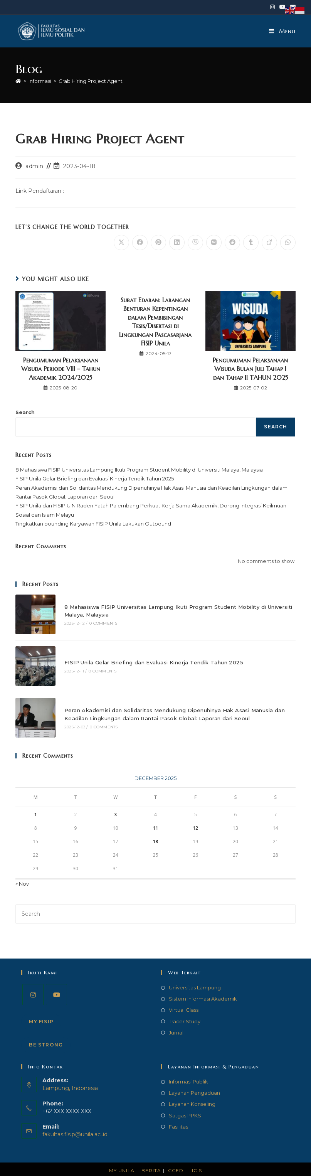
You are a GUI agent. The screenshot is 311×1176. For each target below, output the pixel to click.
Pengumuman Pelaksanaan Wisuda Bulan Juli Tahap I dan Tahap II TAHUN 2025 (250, 368)
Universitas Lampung (195, 974)
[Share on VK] (214, 242)
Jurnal (176, 1019)
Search (25, 412)
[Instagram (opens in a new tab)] (272, 7)
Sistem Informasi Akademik (203, 985)
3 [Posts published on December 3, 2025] (115, 802)
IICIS (196, 1157)
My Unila (121, 1157)
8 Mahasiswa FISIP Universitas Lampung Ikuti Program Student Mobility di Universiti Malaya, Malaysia (139, 470)
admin (34, 166)
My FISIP (41, 1008)
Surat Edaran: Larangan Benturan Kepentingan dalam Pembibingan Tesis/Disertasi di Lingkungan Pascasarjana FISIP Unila (155, 321)
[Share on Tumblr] (251, 242)
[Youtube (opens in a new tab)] (282, 7)
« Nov (22, 871)
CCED (175, 1157)
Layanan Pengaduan (194, 1080)
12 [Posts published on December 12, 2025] (195, 815)
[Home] (18, 81)
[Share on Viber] (195, 242)
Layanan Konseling (192, 1091)
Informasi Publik (188, 1068)
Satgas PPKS (185, 1102)
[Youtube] (56, 981)
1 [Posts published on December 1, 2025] (35, 802)
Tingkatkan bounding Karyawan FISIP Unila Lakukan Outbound (93, 524)
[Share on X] (121, 242)
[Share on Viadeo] (269, 242)
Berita (151, 1157)
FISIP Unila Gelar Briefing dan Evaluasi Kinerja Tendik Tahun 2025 (94, 478)
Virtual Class (183, 997)
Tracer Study (184, 1008)
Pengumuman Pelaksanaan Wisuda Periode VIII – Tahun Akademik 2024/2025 (60, 368)
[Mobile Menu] (282, 31)
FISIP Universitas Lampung (182, 1168)
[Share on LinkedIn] (177, 242)
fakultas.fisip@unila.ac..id (75, 1121)
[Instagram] (33, 981)
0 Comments (98, 621)
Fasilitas (178, 1113)
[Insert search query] (155, 901)
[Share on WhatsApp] (288, 242)
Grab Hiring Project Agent (91, 81)
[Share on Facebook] (140, 242)
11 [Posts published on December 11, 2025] (155, 815)
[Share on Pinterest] (158, 242)
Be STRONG (46, 1031)
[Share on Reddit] (232, 242)
